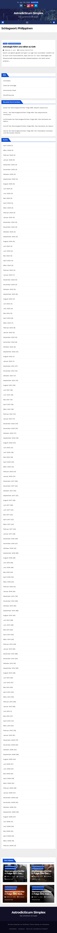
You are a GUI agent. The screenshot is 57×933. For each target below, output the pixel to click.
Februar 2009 (8, 788)
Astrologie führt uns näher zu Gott (19, 47)
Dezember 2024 (9, 222)
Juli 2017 (6, 505)
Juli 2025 (6, 189)
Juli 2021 (6, 390)
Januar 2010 (7, 735)
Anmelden (7, 81)
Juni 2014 (6, 625)
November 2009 (9, 745)
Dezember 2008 (9, 797)
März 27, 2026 (38, 876)
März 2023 (7, 323)
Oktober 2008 (8, 807)
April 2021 (6, 404)
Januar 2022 (7, 361)
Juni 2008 (7, 826)
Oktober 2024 (8, 232)
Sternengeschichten (10, 868)
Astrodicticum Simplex (28, 13)
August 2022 (7, 356)
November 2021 (8, 371)
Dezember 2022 (9, 337)
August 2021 (7, 385)
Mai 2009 (6, 773)
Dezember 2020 (9, 423)
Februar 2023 (8, 328)
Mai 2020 (6, 457)
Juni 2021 (6, 395)
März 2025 (7, 208)
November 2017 (8, 486)
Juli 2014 (6, 620)
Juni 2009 (7, 769)
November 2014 (9, 601)
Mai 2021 (6, 400)
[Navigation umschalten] (27, 22)
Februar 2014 (8, 644)
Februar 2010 (8, 730)
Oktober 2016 (8, 548)
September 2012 (9, 668)
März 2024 (7, 265)
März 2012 (7, 697)
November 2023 (9, 284)
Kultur (5, 43)
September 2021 (9, 380)
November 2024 (9, 227)
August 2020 (7, 443)
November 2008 (9, 802)
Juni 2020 (7, 452)
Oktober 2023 (8, 289)
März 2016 (7, 582)
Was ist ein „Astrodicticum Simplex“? (37, 929)
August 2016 (7, 558)
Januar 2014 (7, 649)
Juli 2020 (6, 447)
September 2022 (9, 352)
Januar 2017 (7, 534)
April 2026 (7, 145)
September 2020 (9, 438)
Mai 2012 (6, 687)
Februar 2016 (8, 587)
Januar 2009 (7, 793)
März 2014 (7, 639)
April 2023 (7, 318)
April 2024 (7, 260)
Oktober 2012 (8, 663)
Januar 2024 (7, 275)
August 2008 (8, 817)
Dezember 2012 (8, 654)
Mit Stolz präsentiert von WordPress (18, 924)
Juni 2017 (6, 510)
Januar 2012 (7, 706)
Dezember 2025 (9, 165)
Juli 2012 (6, 678)
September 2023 (9, 294)
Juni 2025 (6, 193)
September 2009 (9, 754)
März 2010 (7, 726)
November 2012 (8, 658)
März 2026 (7, 150)
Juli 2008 (6, 821)
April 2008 (7, 836)
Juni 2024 (6, 251)
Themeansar (45, 924)
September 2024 (9, 236)
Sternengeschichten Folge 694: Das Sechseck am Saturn (32, 126)
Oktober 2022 (8, 347)
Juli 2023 (6, 304)
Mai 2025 (6, 198)
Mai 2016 (6, 572)
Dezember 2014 (8, 596)
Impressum (21, 929)
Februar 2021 (8, 414)
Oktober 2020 (8, 433)
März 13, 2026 (38, 897)
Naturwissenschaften (14, 43)
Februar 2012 (8, 702)
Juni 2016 (6, 567)
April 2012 (6, 692)
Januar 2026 (7, 160)
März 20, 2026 (11, 897)
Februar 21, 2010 (10, 50)
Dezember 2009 (9, 740)
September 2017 (9, 495)
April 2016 (6, 577)
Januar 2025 (7, 217)
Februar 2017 (8, 529)
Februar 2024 (8, 270)
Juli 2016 (6, 563)
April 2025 (7, 203)
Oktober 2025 (8, 174)
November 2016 (9, 543)
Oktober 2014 (8, 606)
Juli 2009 (6, 764)
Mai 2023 (6, 313)
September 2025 (9, 179)
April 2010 (7, 721)
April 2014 (6, 634)
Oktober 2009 (8, 750)
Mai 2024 (6, 256)
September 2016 (9, 553)
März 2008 (7, 841)
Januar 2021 (7, 419)
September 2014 (9, 610)
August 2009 (8, 759)
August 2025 (7, 184)
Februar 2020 (8, 471)
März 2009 (7, 783)
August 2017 (7, 500)
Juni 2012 (6, 682)
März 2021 (7, 409)
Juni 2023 (6, 308)
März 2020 (7, 467)
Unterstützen (13, 929)
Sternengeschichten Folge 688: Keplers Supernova (29, 108)
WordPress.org (8, 95)
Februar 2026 (8, 155)
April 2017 (6, 519)
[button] (51, 22)
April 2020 (7, 462)
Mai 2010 (6, 716)
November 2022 (9, 342)
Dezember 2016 (8, 539)
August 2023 (7, 299)
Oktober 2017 (8, 491)
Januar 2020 (7, 476)
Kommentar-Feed (9, 90)
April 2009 (7, 778)
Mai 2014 (6, 630)
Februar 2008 (8, 845)
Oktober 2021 (8, 376)
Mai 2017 (6, 515)
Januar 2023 (7, 332)
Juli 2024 (6, 246)
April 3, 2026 (10, 876)
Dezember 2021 (8, 366)
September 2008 (9, 812)
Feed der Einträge (9, 85)
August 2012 (7, 673)
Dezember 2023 (9, 280)
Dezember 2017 (8, 481)
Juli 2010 (6, 711)
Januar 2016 (7, 591)
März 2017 (7, 524)
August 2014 (7, 615)
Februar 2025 (8, 213)
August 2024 (7, 241)
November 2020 (9, 428)
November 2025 (9, 169)
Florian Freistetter (25, 50)
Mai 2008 (6, 831)
